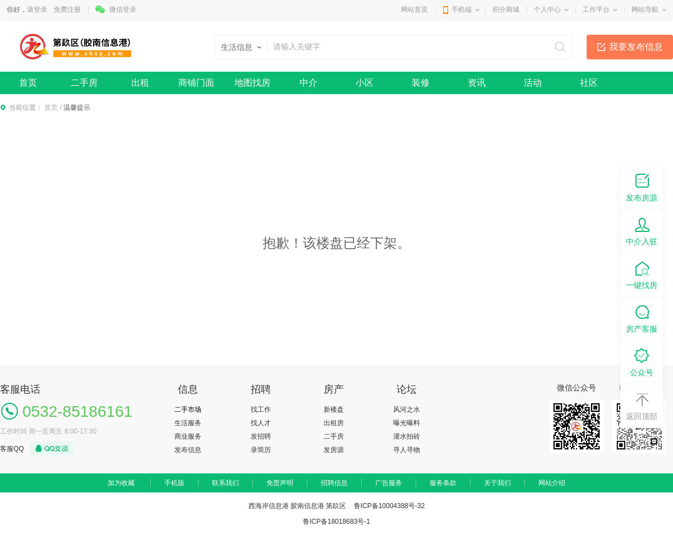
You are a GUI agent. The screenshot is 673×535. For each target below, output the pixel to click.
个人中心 (547, 9)
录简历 (261, 450)
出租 (140, 82)
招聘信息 (334, 483)
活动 (533, 82)
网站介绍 (551, 483)
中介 (308, 82)
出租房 (334, 423)
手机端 (461, 9)
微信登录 (122, 9)
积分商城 (505, 9)
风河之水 (406, 409)
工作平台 (596, 9)
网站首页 (414, 9)
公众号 (641, 361)
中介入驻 (641, 230)
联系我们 (225, 483)
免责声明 (279, 483)
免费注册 (67, 9)
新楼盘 (334, 409)
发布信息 (187, 450)
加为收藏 (121, 483)
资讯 (477, 82)
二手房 (84, 82)
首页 (28, 82)
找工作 (261, 409)
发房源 (334, 450)
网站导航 (644, 9)
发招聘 (261, 436)
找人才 (261, 423)
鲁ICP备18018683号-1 (336, 521)
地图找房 (252, 82)
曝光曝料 (406, 423)
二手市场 (187, 409)
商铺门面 (196, 82)
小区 (365, 82)
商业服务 (187, 436)
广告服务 (388, 483)
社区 (589, 82)
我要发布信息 (636, 47)
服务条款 (443, 483)
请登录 (37, 9)
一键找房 (641, 274)
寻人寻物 (406, 450)
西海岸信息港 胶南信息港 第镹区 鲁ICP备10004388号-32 (336, 506)
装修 (421, 82)
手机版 (174, 483)
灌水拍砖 (406, 436)
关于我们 (497, 483)
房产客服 (641, 318)
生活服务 (187, 423)
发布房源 (641, 186)
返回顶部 (641, 405)
